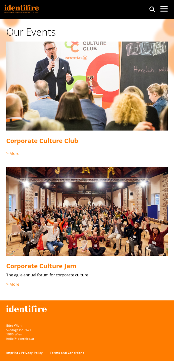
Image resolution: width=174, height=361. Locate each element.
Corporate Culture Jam (41, 266)
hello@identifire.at (20, 338)
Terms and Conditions (67, 352)
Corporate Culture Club (42, 140)
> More (12, 153)
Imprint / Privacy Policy (24, 352)
